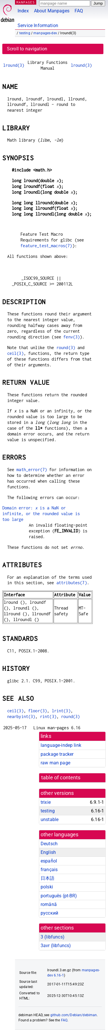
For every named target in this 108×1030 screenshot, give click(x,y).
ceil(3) (15, 353)
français (49, 869)
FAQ (79, 11)
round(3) (65, 347)
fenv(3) (71, 336)
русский (49, 913)
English (48, 852)
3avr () (56, 945)
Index (23, 11)
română (49, 904)
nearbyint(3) (21, 716)
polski (47, 887)
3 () (53, 937)
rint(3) (48, 716)
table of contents (61, 777)
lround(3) (13, 65)
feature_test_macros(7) (46, 245)
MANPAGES (25, 2)
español (49, 861)
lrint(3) (61, 710)
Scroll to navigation (27, 49)
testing (24, 33)
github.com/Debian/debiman (73, 1015)
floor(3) (37, 710)
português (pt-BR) (59, 895)
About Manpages (51, 11)
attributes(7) (71, 582)
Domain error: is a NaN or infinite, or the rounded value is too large (41, 513)
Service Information (38, 25)
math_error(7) (31, 469)
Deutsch (49, 843)
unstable (49, 819)
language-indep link (61, 745)
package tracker (57, 754)
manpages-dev (45, 33)
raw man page (55, 763)
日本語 (47, 878)
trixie (46, 802)
